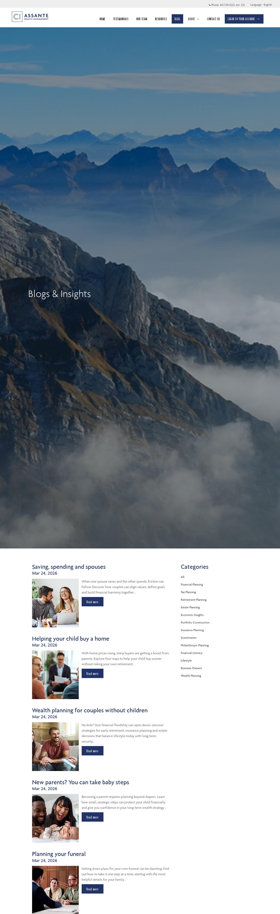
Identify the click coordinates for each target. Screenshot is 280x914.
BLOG (177, 19)
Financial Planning (192, 584)
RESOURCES (161, 19)
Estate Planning (190, 607)
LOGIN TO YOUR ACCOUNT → (244, 19)
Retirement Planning (193, 599)
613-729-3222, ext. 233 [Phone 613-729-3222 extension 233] (232, 5)
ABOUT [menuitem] (193, 20)
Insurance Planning (192, 630)
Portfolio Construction (195, 622)
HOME (103, 19)
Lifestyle (186, 660)
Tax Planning (188, 592)
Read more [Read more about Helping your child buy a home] (93, 673)
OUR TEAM (141, 19)
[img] (140, 274)
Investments (188, 637)
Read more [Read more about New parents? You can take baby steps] (93, 817)
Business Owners (191, 668)
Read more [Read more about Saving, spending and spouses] (93, 601)
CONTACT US (213, 19)
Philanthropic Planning (195, 645)
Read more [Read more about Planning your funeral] (93, 889)
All (182, 577)
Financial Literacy (192, 653)
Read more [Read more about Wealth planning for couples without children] (93, 750)
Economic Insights (192, 615)
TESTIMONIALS (121, 19)
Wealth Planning (191, 675)
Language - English (261, 4)
